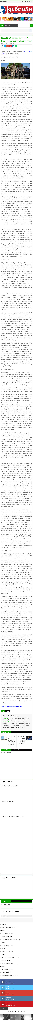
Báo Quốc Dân (6, 718)
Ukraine (8, 711)
